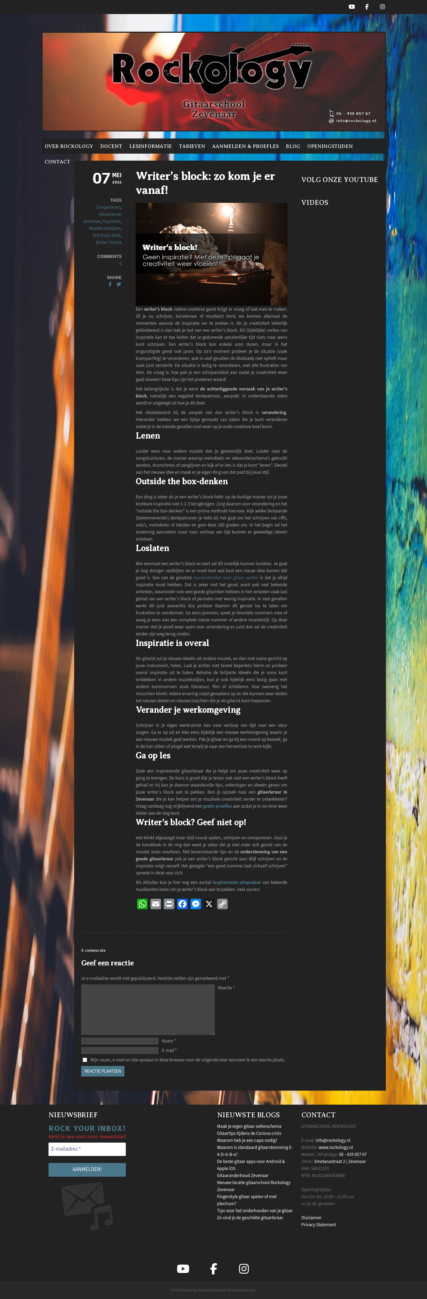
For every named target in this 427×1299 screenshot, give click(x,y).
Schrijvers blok (106, 235)
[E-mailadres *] (87, 1149)
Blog (293, 146)
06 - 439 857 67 (353, 1154)
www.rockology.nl (335, 1147)
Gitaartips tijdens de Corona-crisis (249, 1133)
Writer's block (109, 242)
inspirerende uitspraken (236, 882)
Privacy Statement (319, 1225)
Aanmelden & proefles (245, 146)
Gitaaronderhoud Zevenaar (243, 1175)
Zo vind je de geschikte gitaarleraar (250, 1218)
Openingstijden (330, 146)
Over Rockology (69, 146)
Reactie (226, 988)
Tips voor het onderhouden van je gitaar (255, 1211)
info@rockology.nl (333, 1140)
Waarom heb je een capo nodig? (247, 1140)
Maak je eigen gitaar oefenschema (249, 1126)
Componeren (108, 207)
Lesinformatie (150, 146)
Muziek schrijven (105, 228)
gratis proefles (217, 806)
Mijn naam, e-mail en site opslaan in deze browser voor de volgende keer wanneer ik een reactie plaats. (188, 1060)
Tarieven (192, 146)
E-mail (169, 1050)
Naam (169, 1041)
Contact (57, 161)
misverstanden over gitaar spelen (225, 578)
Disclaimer (312, 1218)
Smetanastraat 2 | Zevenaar (340, 1161)
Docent (111, 146)
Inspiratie (112, 221)
